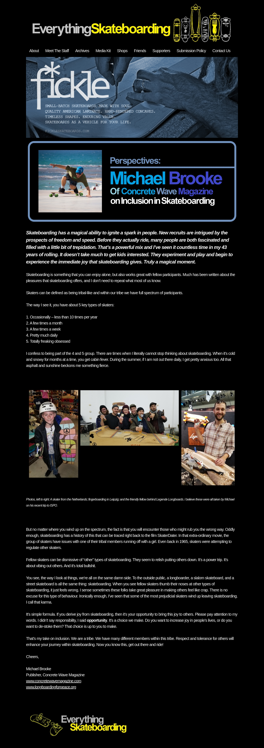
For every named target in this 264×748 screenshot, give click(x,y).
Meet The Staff (57, 50)
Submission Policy (191, 50)
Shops (122, 50)
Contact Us (221, 50)
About (34, 50)
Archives (82, 50)
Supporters (161, 50)
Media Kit (102, 50)
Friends (140, 50)
